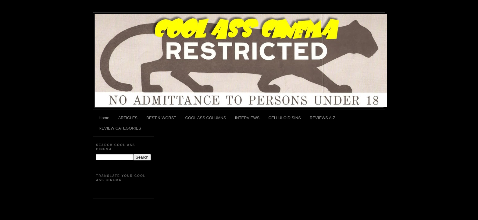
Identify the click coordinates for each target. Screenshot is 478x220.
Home (104, 118)
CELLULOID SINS (285, 118)
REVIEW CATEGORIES (120, 128)
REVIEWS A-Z (322, 118)
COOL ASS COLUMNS (205, 118)
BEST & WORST (161, 118)
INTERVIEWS (247, 118)
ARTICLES (127, 118)
